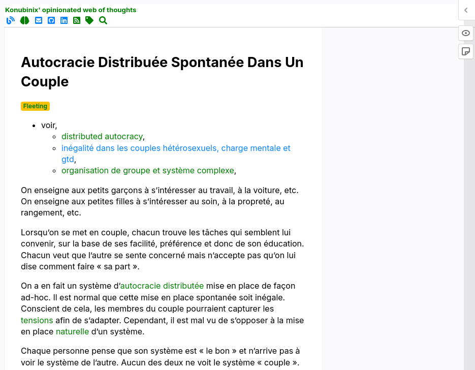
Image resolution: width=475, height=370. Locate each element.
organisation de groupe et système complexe (147, 170)
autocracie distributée (162, 286)
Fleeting (35, 106)
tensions (37, 320)
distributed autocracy (102, 136)
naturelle (72, 331)
